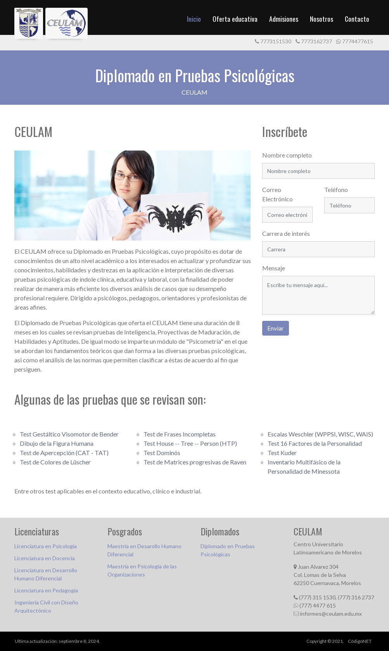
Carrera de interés (286, 233)
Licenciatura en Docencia (44, 558)
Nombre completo (287, 155)
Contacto (357, 19)
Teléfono (336, 189)
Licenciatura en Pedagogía (46, 590)
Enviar (275, 328)
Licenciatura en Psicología (45, 546)
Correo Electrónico (277, 194)
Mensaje (273, 268)
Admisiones (283, 19)
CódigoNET (360, 641)
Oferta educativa (235, 19)
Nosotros (321, 19)
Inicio (194, 19)
